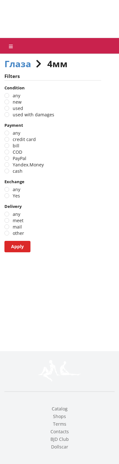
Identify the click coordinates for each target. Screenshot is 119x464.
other (18, 233)
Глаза (17, 64)
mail (17, 226)
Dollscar (59, 447)
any (16, 95)
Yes (16, 195)
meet (18, 220)
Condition (14, 88)
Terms (59, 424)
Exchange (14, 181)
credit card (24, 139)
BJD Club (59, 439)
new (17, 102)
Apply (17, 246)
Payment (13, 125)
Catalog (60, 409)
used (18, 108)
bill (16, 145)
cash (18, 171)
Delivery (13, 206)
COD (17, 152)
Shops (59, 416)
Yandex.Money (28, 164)
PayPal (19, 158)
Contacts (59, 432)
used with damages (33, 114)
